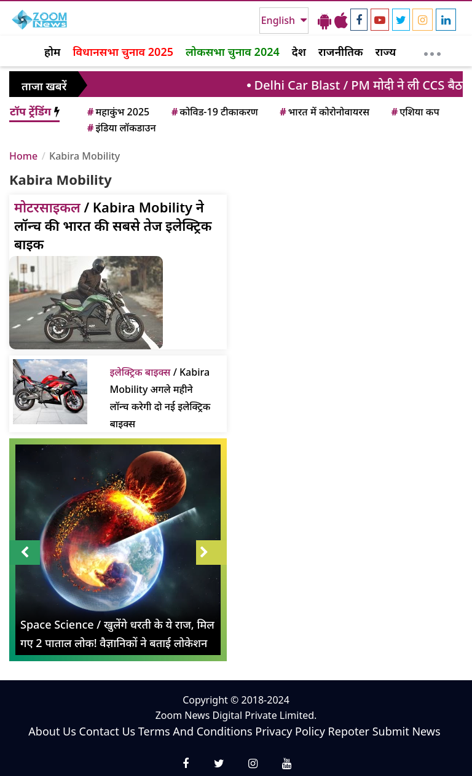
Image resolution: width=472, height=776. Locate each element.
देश (299, 51)
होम (52, 51)
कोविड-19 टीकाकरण (214, 111)
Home (23, 156)
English (279, 20)
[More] (432, 51)
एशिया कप (414, 111)
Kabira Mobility (84, 156)
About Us (52, 731)
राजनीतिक (340, 51)
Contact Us (107, 731)
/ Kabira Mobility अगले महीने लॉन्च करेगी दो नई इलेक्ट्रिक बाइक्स (160, 397)
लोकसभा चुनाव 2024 (233, 51)
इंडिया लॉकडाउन (120, 127)
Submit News (406, 731)
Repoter (348, 731)
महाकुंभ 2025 (117, 111)
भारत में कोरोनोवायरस (323, 111)
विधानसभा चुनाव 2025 (123, 51)
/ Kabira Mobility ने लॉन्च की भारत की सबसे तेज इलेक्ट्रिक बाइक (112, 225)
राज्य (386, 51)
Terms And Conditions (195, 731)
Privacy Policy (290, 731)
